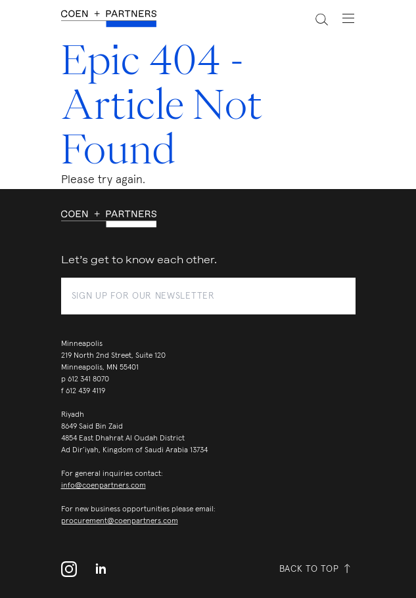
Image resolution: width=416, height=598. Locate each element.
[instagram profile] (73, 569)
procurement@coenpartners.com (119, 521)
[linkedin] (100, 569)
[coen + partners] (114, 19)
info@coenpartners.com (103, 486)
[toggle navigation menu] (342, 18)
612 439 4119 (85, 391)
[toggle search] (314, 18)
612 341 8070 (88, 379)
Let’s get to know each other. (139, 260)
